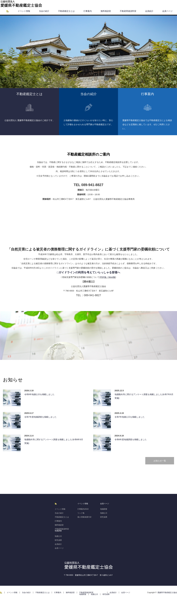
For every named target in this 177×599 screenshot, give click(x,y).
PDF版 (103, 277)
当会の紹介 (44, 11)
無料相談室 (106, 11)
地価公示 (58, 536)
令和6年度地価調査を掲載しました (131, 439)
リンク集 (81, 513)
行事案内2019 (82, 509)
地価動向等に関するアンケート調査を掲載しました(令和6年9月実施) (53, 441)
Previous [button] (4, 58)
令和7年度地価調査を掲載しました (40, 417)
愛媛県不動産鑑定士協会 (167, 592)
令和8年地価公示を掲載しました (39, 394)
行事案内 (87, 11)
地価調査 (58, 531)
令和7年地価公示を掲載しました (130, 417)
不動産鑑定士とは (66, 11)
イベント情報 (24, 11)
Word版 (111, 277)
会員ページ (167, 11)
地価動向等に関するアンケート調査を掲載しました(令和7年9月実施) (144, 396)
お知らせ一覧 (160, 461)
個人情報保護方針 (84, 517)
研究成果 (58, 540)
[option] (88, 58)
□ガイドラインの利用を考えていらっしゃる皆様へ (88, 272)
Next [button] (172, 58)
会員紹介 (149, 11)
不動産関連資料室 (128, 11)
